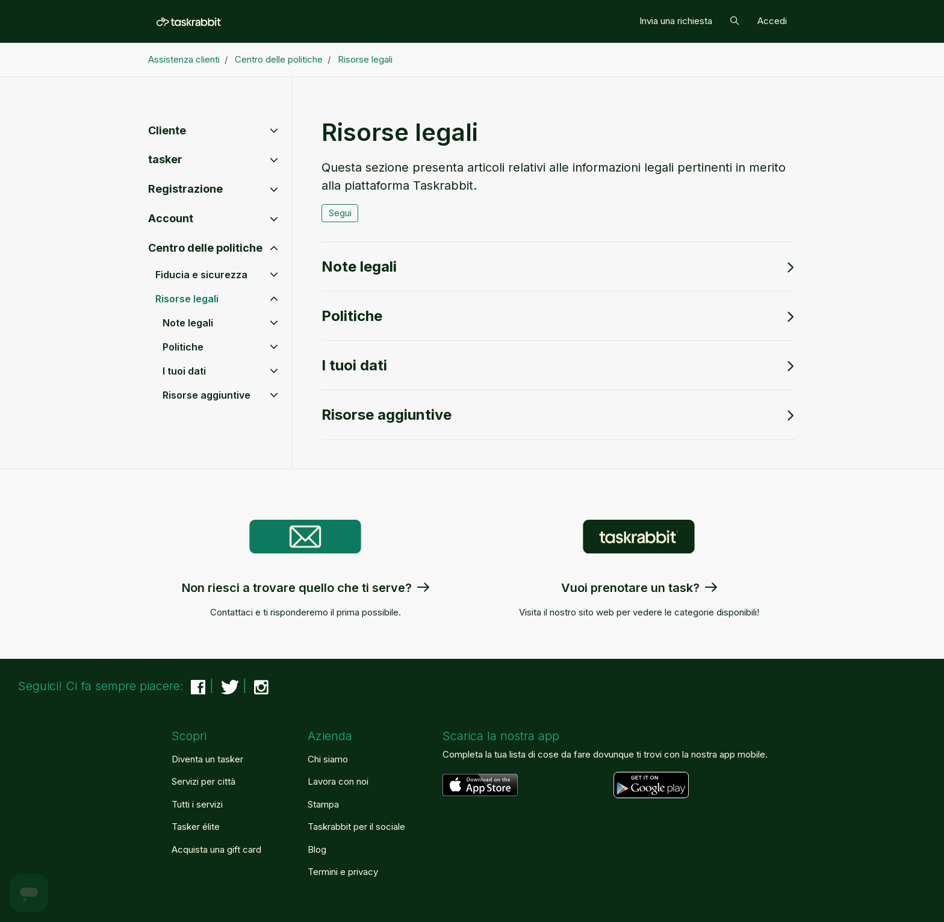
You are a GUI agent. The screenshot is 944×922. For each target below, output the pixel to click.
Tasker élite (196, 826)
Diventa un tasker (207, 759)
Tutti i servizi (197, 804)
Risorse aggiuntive (558, 414)
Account (170, 218)
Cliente (167, 130)
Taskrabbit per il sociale (356, 826)
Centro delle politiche (279, 59)
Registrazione (185, 188)
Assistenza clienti (184, 59)
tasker (165, 159)
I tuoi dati (558, 365)
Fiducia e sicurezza (201, 275)
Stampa (323, 804)
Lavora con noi (338, 781)
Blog (317, 849)
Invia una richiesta (675, 20)
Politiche (558, 316)
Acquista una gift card (216, 849)
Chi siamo (328, 759)
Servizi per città (203, 781)
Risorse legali (365, 59)
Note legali (558, 266)
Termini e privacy (343, 871)
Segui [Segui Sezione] (340, 213)
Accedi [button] (772, 20)
